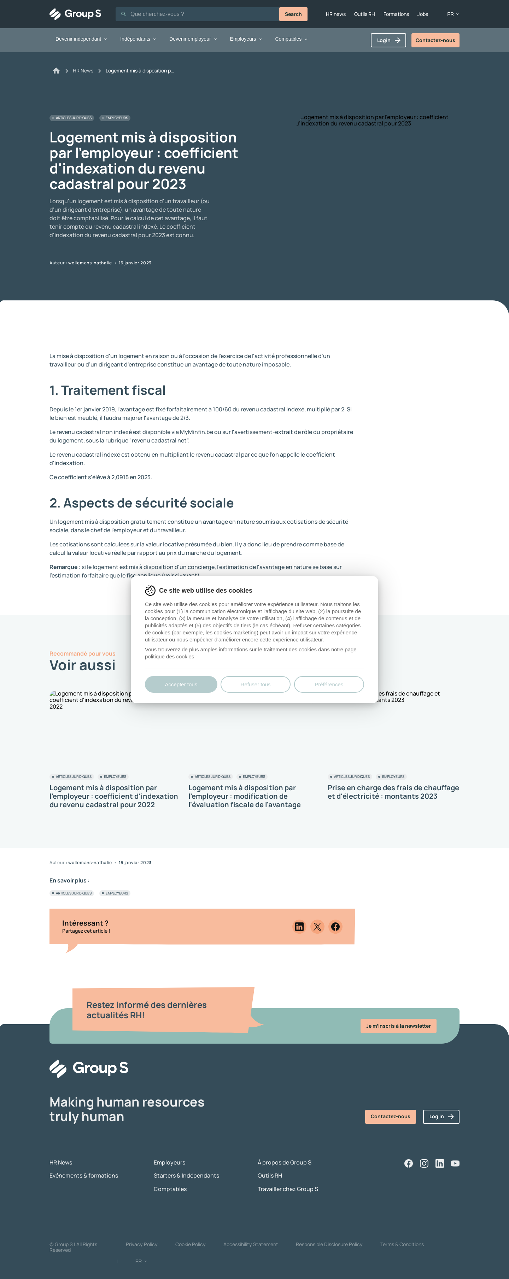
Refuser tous (256, 684)
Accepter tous (181, 684)
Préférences (329, 684)
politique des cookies (169, 656)
